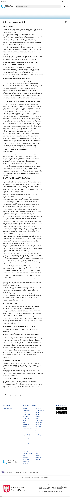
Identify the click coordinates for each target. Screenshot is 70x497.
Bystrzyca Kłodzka (27, 414)
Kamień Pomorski (27, 447)
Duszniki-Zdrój (26, 424)
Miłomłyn (37, 412)
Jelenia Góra (25, 445)
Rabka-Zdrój (38, 426)
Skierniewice (38, 432)
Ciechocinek (25, 416)
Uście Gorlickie (38, 457)
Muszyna (37, 414)
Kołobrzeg (25, 451)
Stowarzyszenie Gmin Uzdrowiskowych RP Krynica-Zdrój (27, 472)
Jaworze (24, 441)
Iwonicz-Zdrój (26, 439)
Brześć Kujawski (26, 410)
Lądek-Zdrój (38, 408)
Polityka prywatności (7, 408)
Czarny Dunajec (26, 418)
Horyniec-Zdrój (26, 434)
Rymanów (37, 428)
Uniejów (37, 451)
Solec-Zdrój (38, 434)
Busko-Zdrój (26, 412)
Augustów (25, 408)
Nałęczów (37, 416)
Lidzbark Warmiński (39, 410)
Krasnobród (25, 457)
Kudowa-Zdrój (26, 461)
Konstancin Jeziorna (27, 453)
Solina (36, 437)
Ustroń (37, 455)
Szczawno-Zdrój (39, 445)
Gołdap (24, 430)
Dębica (24, 422)
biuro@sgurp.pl (7, 365)
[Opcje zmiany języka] (67, 1)
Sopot (36, 439)
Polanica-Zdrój (38, 422)
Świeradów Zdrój (39, 447)
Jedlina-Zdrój (26, 443)
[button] (63, 1)
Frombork (25, 426)
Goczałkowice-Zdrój (27, 428)
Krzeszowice (26, 463)
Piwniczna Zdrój (39, 420)
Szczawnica (38, 443)
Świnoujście (38, 449)
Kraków (24, 455)
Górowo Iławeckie (27, 432)
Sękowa (37, 430)
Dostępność (3, 1)
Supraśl (37, 441)
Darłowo (25, 420)
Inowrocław (25, 437)
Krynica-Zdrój (26, 459)
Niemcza (37, 418)
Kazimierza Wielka (27, 449)
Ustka (36, 453)
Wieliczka (37, 459)
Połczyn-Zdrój (38, 424)
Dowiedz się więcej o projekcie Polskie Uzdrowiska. (50, 491)
